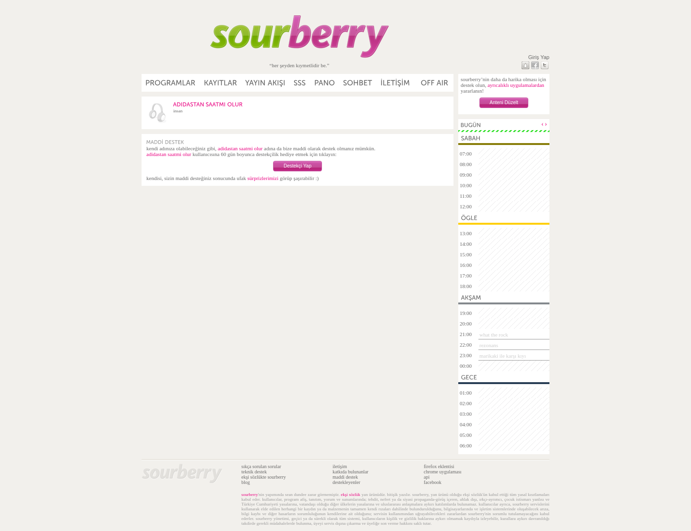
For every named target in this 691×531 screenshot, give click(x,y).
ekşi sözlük (350, 494)
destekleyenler (346, 482)
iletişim (340, 466)
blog (245, 482)
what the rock (493, 335)
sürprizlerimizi (262, 178)
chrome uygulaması (443, 471)
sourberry (249, 494)
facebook (432, 482)
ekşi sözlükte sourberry (263, 477)
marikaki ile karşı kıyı (502, 356)
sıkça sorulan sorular (261, 466)
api (426, 477)
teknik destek (254, 471)
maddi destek (345, 477)
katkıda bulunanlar (351, 471)
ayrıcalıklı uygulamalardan (516, 85)
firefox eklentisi (439, 466)
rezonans (488, 345)
